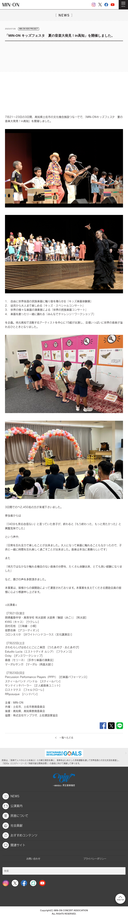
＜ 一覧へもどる (64, 737)
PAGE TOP (120, 898)
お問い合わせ (33, 858)
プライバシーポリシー (94, 858)
